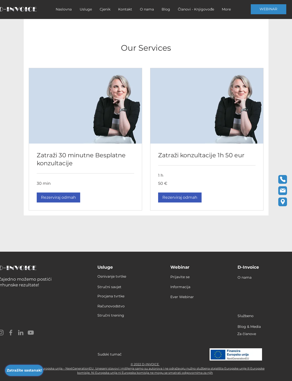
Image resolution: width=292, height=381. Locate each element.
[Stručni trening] (112, 315)
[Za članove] (250, 334)
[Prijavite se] (183, 277)
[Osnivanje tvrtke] (116, 276)
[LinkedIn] (20, 332)
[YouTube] (30, 332)
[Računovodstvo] (112, 306)
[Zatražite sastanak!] (24, 370)
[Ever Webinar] (186, 297)
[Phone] (282, 179)
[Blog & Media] (251, 327)
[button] (58, 197)
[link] (85, 159)
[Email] (282, 190)
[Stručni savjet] (117, 287)
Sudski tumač (110, 354)
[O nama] (249, 277)
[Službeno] (249, 316)
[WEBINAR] (268, 9)
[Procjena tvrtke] (112, 296)
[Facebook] (10, 332)
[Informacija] (186, 287)
